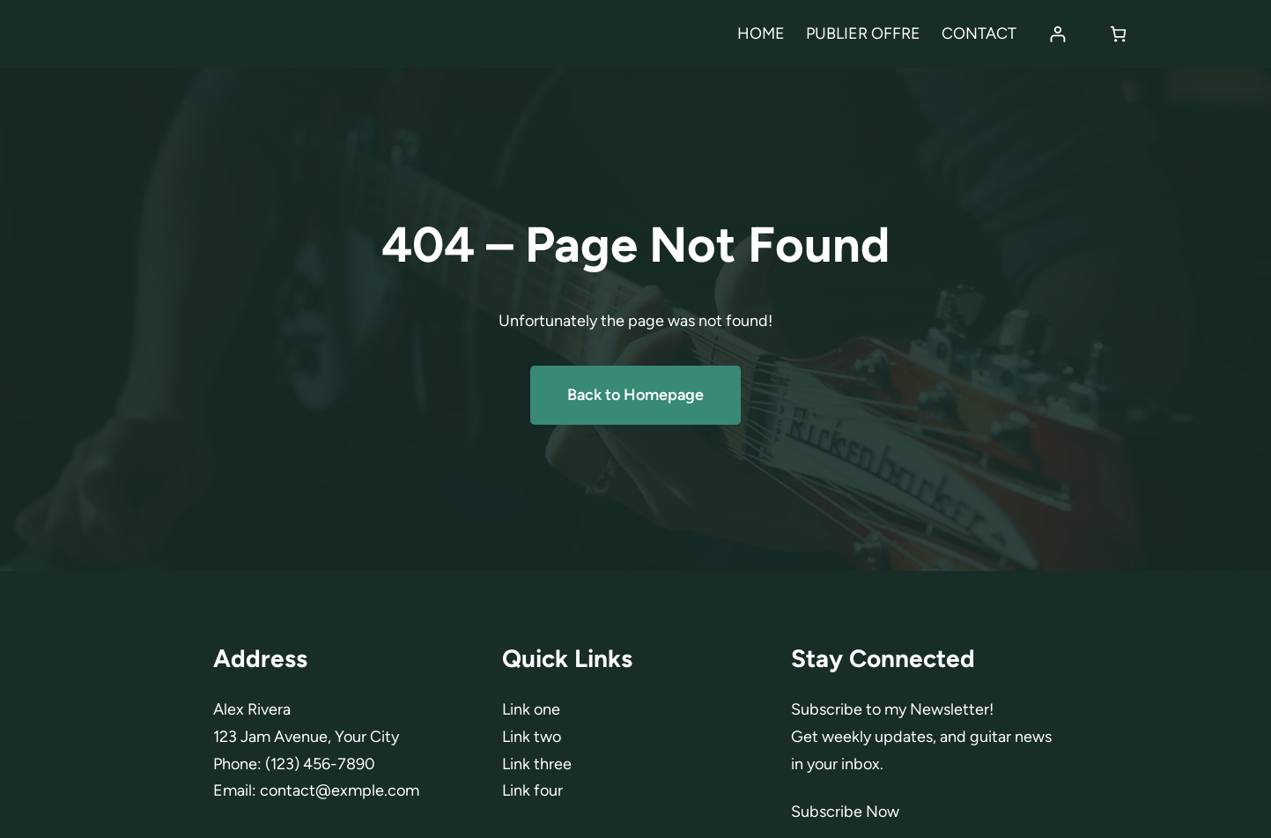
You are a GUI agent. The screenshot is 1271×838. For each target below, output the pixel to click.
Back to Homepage (635, 394)
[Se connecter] (1057, 34)
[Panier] (1118, 34)
